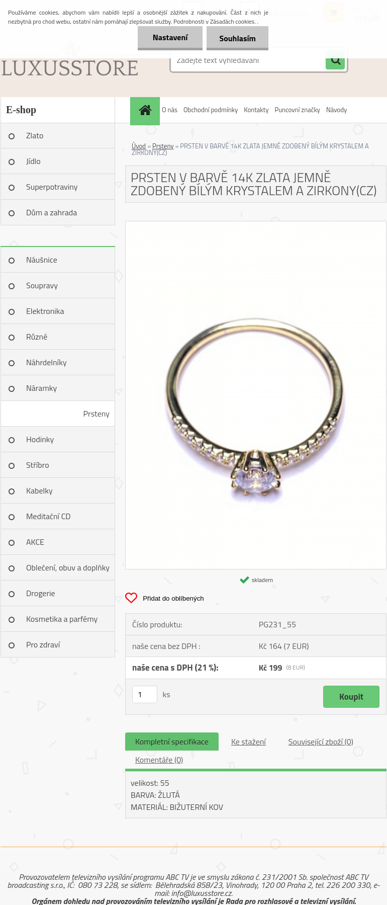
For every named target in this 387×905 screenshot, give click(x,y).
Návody (336, 110)
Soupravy (42, 285)
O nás (169, 110)
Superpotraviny (52, 187)
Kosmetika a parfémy (62, 619)
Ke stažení (248, 741)
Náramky (41, 388)
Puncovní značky (297, 110)
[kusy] (144, 694)
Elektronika (45, 311)
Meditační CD (48, 516)
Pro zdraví (43, 644)
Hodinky (40, 439)
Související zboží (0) (320, 741)
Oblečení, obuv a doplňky (68, 567)
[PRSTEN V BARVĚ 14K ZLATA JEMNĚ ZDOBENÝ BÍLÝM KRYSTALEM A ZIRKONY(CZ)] (256, 225)
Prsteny (96, 413)
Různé (36, 337)
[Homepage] (146, 110)
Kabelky (39, 490)
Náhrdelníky (46, 362)
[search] (335, 60)
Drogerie (40, 593)
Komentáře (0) (159, 760)
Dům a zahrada (51, 212)
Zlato (34, 135)
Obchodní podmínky (210, 110)
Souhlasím (237, 38)
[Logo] (70, 60)
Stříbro (37, 465)
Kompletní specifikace (172, 741)
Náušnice (41, 260)
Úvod (139, 146)
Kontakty (256, 110)
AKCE (35, 542)
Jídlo (33, 161)
